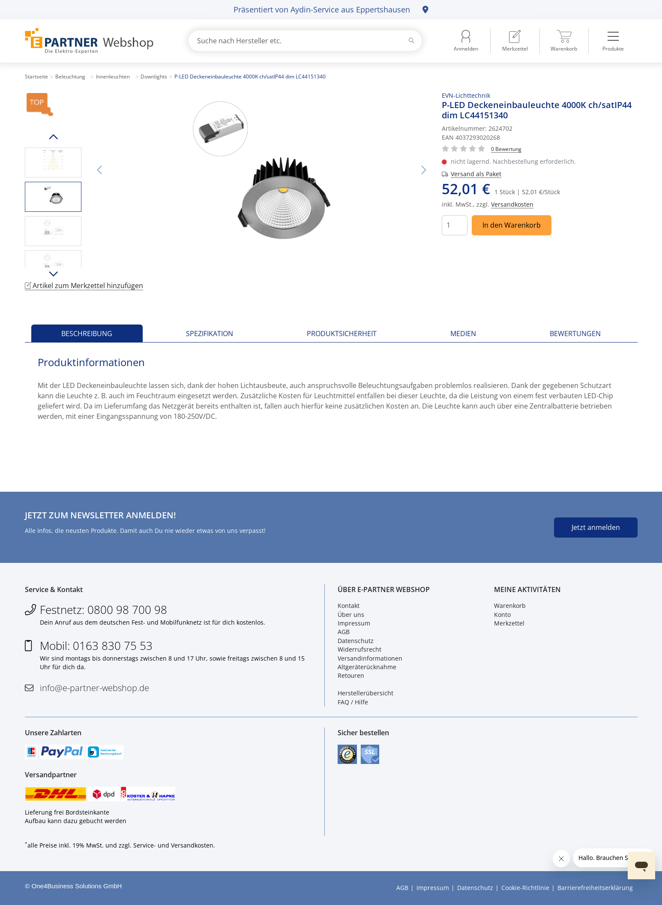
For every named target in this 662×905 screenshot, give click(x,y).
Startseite (36, 76)
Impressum (354, 623)
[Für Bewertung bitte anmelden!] (506, 148)
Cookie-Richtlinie (525, 888)
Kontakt (348, 605)
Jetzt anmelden (596, 527)
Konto (502, 614)
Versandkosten (512, 204)
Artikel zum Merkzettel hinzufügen (84, 285)
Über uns (351, 614)
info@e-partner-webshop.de (94, 688)
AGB (344, 632)
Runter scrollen (53, 274)
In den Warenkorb (511, 225)
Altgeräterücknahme (367, 667)
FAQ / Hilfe (353, 702)
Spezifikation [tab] (209, 333)
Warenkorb (510, 605)
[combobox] (305, 40)
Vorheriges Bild (99, 170)
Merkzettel (509, 623)
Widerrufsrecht (359, 649)
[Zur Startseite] (96, 41)
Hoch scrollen (53, 136)
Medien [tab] (463, 333)
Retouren (351, 675)
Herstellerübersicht (365, 693)
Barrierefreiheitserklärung (595, 888)
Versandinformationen (370, 658)
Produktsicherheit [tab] (342, 333)
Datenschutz (356, 641)
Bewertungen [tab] (575, 333)
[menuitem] (515, 41)
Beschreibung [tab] (86, 333)
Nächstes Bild (424, 170)
